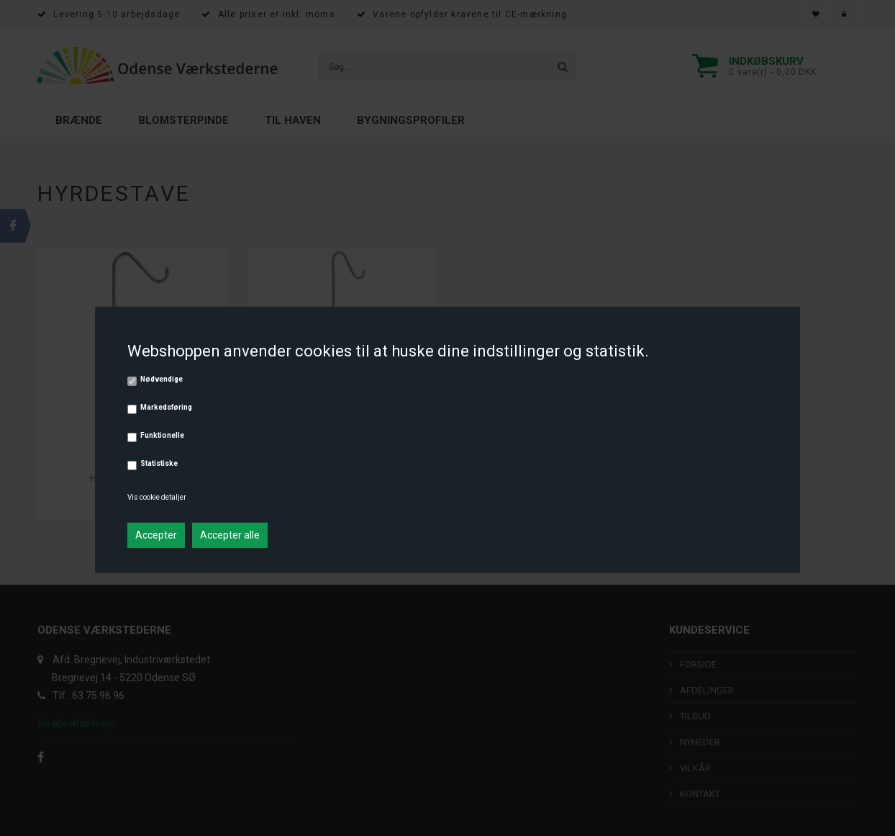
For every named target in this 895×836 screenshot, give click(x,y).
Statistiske (159, 463)
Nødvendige (161, 379)
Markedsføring (166, 407)
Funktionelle (162, 435)
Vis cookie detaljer (156, 497)
